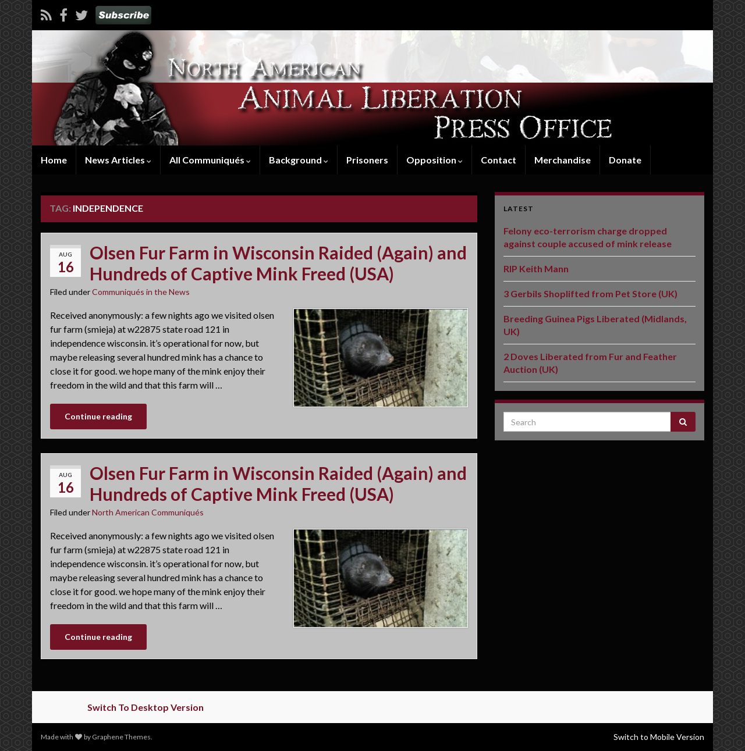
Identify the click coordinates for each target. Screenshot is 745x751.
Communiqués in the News (141, 292)
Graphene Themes (121, 736)
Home (54, 159)
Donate (625, 159)
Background (298, 159)
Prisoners (367, 159)
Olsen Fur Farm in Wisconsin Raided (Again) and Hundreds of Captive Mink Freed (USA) (278, 263)
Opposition (434, 159)
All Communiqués (210, 159)
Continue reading (98, 416)
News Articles (118, 159)
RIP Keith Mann (536, 268)
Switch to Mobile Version (658, 737)
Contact (498, 159)
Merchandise (562, 159)
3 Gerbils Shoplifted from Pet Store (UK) (590, 293)
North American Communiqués (148, 512)
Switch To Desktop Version (145, 707)
